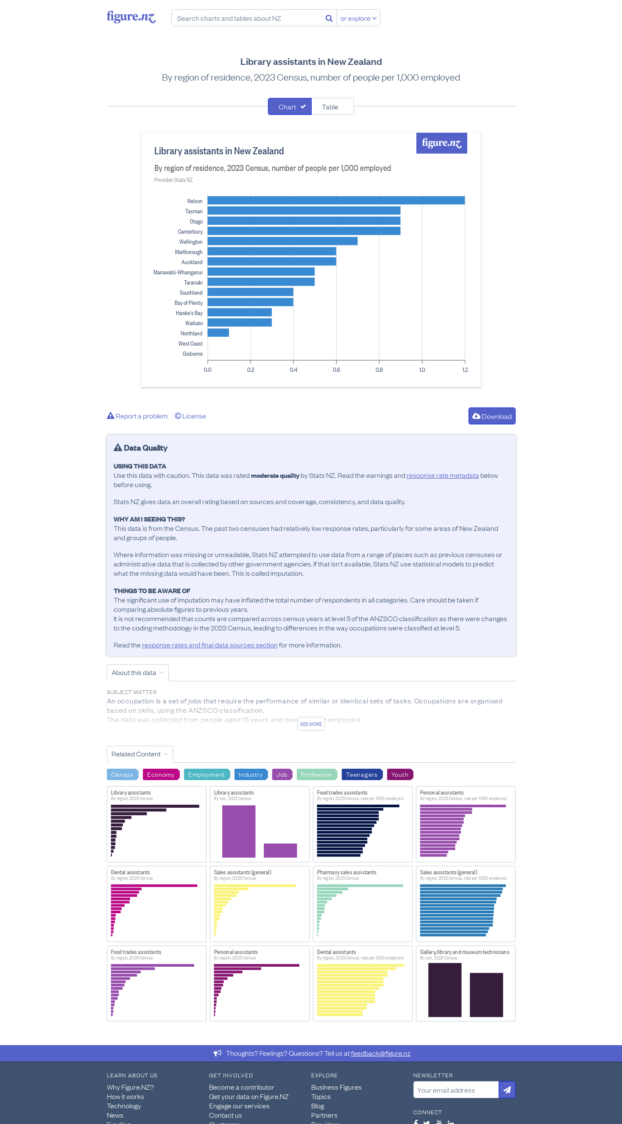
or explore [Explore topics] (358, 17)
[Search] (329, 17)
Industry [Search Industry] (251, 773)
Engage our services (239, 1105)
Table (330, 106)
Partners (324, 1114)
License (190, 415)
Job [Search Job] (281, 773)
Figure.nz (131, 17)
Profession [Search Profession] (316, 773)
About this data (134, 672)
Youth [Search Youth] (400, 773)
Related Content (136, 753)
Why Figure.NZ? (130, 1086)
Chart (287, 106)
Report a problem (137, 415)
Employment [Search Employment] (206, 773)
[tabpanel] (311, 260)
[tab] (290, 106)
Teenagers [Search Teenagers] (361, 773)
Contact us (225, 1114)
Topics (321, 1096)
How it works (125, 1096)
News (115, 1114)
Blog (317, 1105)
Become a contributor (241, 1086)
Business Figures (336, 1086)
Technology (124, 1105)
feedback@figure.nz (381, 1052)
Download (492, 416)
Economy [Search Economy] (161, 773)
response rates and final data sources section (210, 644)
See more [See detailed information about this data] (311, 724)
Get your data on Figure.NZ (249, 1096)
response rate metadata (443, 475)
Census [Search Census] (122, 773)
